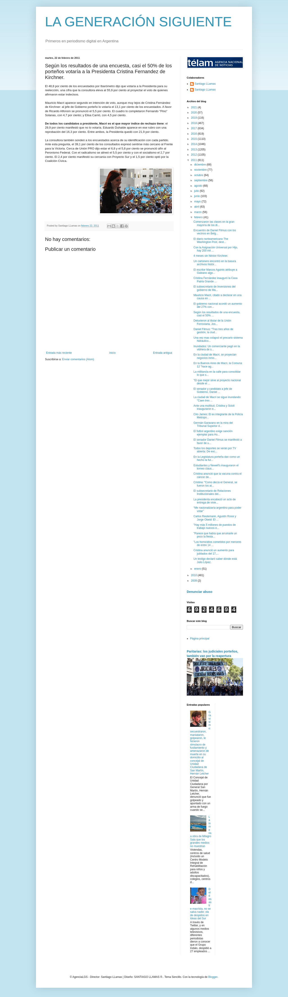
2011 (194, 160)
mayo (198, 201)
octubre (199, 175)
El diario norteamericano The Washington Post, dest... (211, 240)
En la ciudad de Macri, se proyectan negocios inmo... (215, 356)
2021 (194, 107)
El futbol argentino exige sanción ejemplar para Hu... (213, 433)
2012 (194, 154)
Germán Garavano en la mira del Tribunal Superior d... (213, 424)
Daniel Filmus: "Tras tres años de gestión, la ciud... (213, 331)
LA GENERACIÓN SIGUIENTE (138, 21)
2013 (194, 149)
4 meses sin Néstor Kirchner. (211, 255)
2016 (194, 133)
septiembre (201, 180)
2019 (194, 117)
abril (197, 206)
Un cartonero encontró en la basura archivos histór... (215, 263)
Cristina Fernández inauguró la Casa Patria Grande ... (215, 279)
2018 (194, 123)
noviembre (200, 169)
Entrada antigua (162, 352)
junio (197, 196)
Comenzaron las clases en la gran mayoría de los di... (214, 223)
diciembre (200, 164)
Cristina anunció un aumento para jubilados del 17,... (214, 552)
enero (198, 568)
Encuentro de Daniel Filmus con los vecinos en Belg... (215, 232)
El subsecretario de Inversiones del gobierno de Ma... (215, 288)
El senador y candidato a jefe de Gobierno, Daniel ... (213, 390)
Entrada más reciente (59, 352)
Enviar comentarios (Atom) (78, 359)
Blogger (212, 977)
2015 (194, 138)
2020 (194, 112)
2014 (194, 144)
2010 (194, 575)
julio (197, 191)
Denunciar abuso (199, 592)
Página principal (199, 638)
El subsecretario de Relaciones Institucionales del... (212, 492)
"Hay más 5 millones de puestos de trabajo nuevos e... (215, 526)
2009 (194, 580)
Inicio (112, 352)
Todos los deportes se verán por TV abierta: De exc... (215, 450)
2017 (194, 128)
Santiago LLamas (205, 83)
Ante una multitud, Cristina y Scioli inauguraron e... (214, 407)
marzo (198, 212)
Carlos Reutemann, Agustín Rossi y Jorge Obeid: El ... (215, 518)
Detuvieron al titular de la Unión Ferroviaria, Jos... (212, 322)
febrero (198, 217)
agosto (198, 185)
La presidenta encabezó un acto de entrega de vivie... (215, 501)
